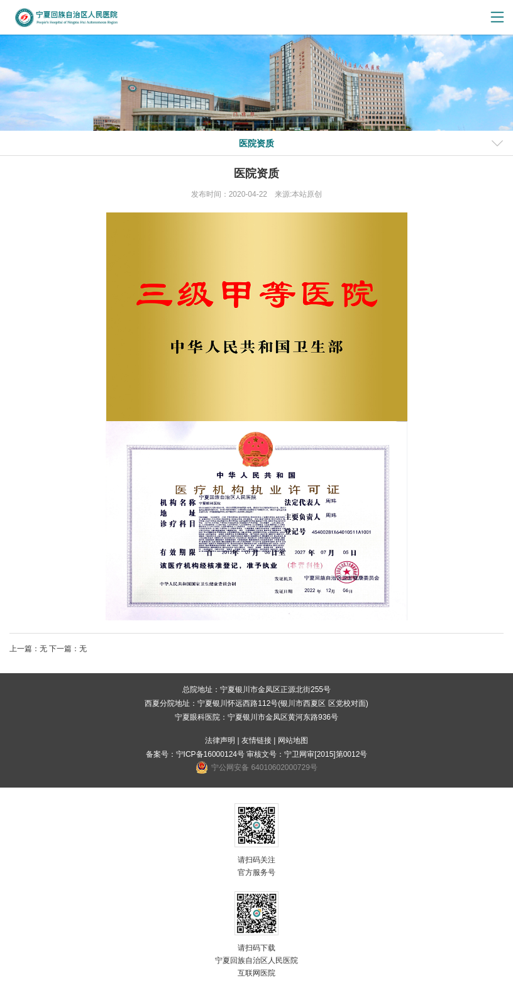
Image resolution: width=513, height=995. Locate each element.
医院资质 (256, 143)
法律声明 (220, 740)
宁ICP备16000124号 (210, 754)
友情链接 (256, 740)
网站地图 (293, 740)
